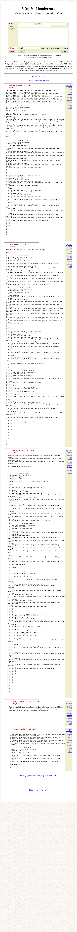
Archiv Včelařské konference (38, 84)
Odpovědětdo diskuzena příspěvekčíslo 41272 (69, 93)
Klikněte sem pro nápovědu (38, 918)
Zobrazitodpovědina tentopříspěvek (69, 103)
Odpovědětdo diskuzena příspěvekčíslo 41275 (69, 827)
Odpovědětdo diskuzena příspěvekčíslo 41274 (69, 527)
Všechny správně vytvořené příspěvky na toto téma (38, 904)
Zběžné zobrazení (38, 80)
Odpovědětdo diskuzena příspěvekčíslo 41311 (69, 854)
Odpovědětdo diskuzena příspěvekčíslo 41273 (69, 282)
